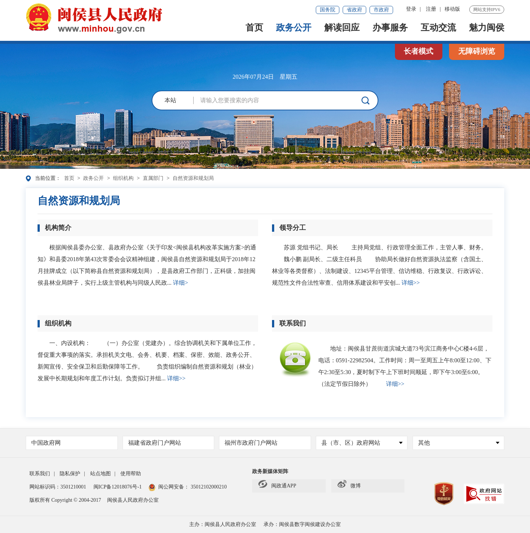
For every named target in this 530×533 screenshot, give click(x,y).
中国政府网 (46, 443)
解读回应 (342, 28)
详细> (180, 283)
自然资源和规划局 (193, 178)
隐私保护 (70, 473)
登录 (411, 9)
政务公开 (293, 28)
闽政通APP (277, 486)
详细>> (411, 283)
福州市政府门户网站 (251, 443)
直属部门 (153, 178)
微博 (349, 486)
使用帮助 (130, 473)
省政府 (354, 10)
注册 (431, 9)
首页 (254, 28)
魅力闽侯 (486, 28)
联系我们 (39, 473)
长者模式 (418, 51)
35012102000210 (208, 487)
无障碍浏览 (476, 51)
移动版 (452, 9)
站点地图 (100, 473)
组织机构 (123, 178)
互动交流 (438, 28)
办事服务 (390, 28)
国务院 (327, 10)
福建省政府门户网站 (154, 443)
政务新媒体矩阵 (270, 471)
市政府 (381, 10)
